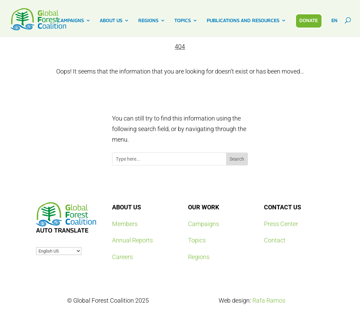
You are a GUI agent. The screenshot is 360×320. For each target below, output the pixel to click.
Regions (198, 256)
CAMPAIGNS (71, 20)
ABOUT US (111, 20)
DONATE (308, 20)
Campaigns (203, 223)
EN (334, 20)
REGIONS (148, 20)
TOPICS (182, 20)
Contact (274, 240)
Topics (197, 240)
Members (125, 223)
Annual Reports (132, 240)
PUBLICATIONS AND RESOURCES (243, 20)
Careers (122, 256)
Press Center (281, 223)
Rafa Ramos (268, 300)
